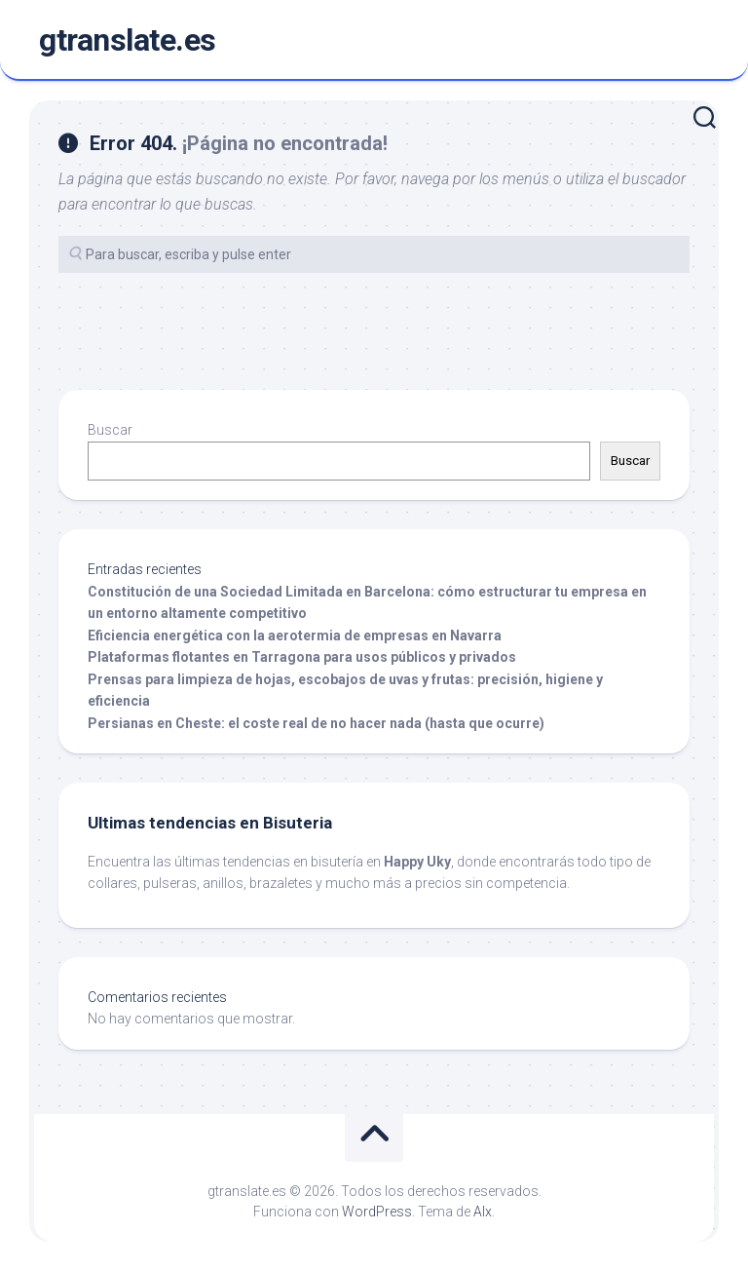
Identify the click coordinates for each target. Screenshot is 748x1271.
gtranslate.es (127, 39)
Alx (482, 1211)
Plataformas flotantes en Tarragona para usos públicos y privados (302, 657)
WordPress (377, 1211)
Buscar (110, 430)
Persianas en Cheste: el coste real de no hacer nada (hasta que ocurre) (316, 723)
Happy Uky (417, 861)
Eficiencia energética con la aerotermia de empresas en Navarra (295, 635)
